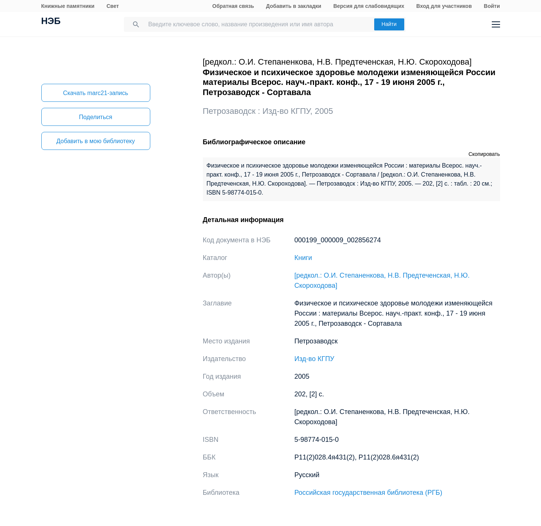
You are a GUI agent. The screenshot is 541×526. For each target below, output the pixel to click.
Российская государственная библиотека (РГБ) (369, 492)
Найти (389, 24)
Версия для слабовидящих (368, 6)
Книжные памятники (68, 6)
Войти (492, 6)
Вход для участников (444, 6)
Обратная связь (233, 6)
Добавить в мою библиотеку (95, 141)
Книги (303, 257)
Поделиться (95, 117)
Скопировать (484, 154)
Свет (112, 6)
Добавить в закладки (293, 6)
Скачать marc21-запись (95, 93)
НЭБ (51, 22)
